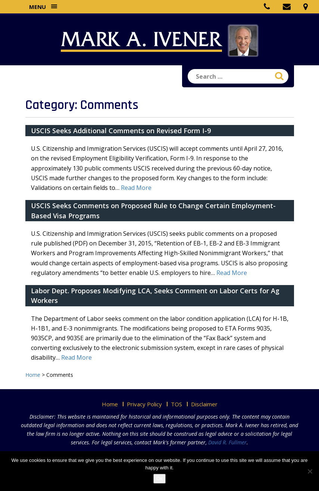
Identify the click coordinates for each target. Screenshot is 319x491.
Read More (136, 188)
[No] (309, 471)
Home (110, 404)
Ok (159, 478)
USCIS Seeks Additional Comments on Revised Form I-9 (121, 130)
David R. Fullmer (227, 442)
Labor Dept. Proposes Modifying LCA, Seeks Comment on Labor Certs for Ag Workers (155, 295)
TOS (176, 404)
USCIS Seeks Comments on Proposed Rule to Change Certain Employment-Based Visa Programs (153, 210)
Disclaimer (204, 404)
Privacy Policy (144, 404)
